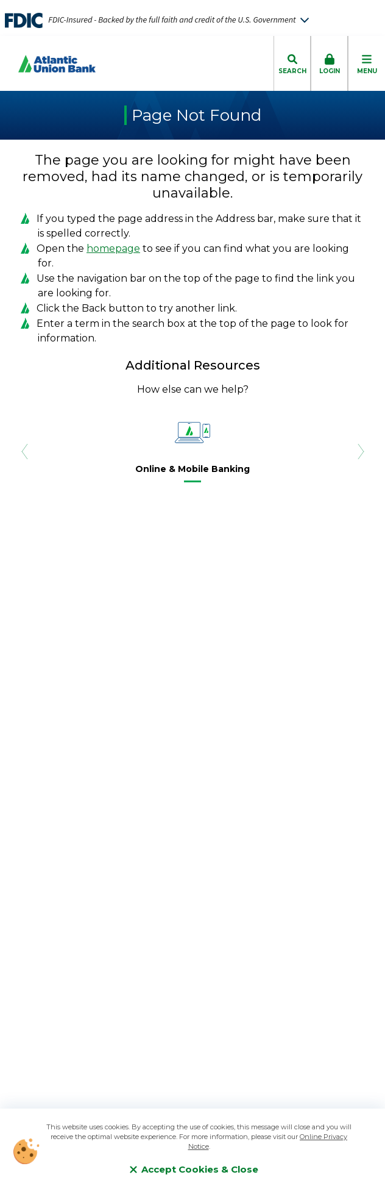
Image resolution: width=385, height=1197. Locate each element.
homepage (113, 248)
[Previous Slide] (24, 451)
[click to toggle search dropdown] (292, 63)
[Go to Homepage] (48, 64)
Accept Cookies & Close (194, 1169)
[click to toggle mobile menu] (366, 63)
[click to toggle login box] (329, 63)
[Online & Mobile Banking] (192, 471)
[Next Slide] (360, 451)
